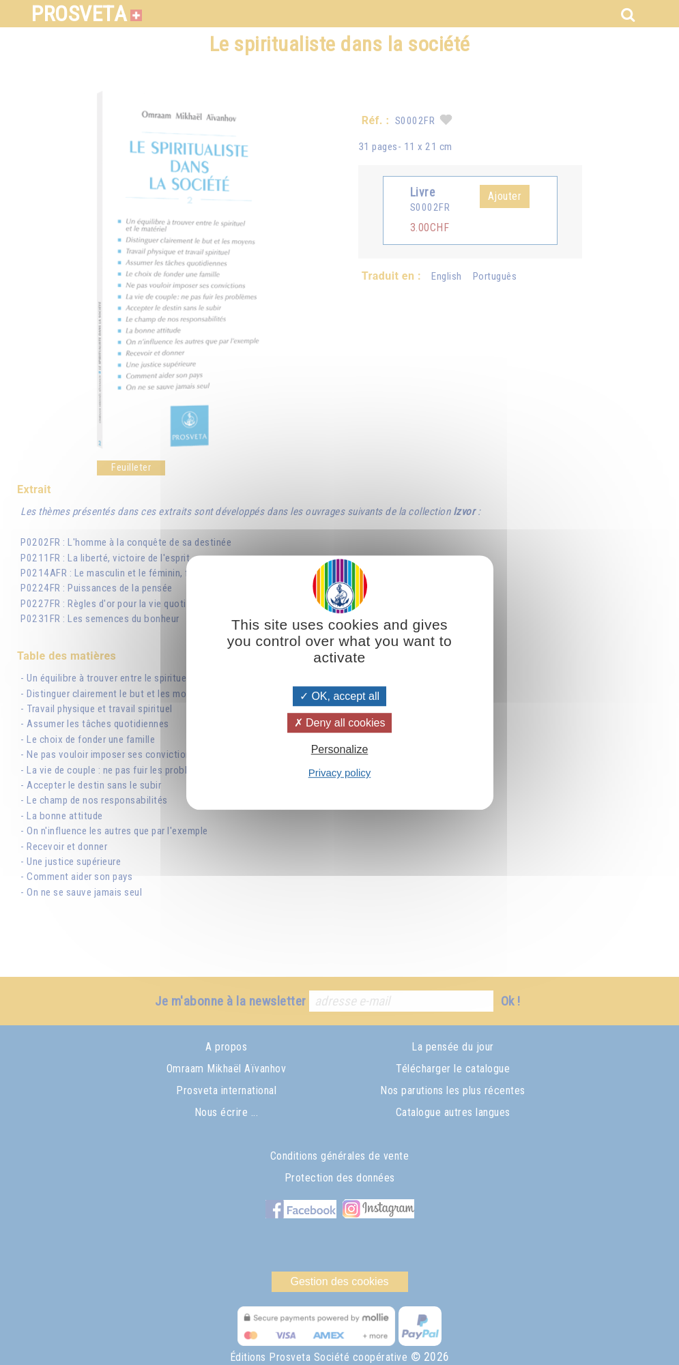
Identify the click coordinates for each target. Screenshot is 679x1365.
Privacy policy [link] (339, 772)
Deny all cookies (340, 723)
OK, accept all (339, 696)
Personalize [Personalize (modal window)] (340, 749)
